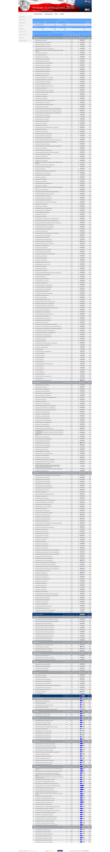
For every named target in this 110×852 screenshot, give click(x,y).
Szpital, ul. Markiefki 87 (39, 361)
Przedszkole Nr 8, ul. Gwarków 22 (41, 386)
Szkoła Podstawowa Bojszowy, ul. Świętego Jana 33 (44, 644)
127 (33, 301)
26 (33, 436)
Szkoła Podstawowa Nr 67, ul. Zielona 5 (42, 278)
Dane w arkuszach (22, 34)
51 (33, 143)
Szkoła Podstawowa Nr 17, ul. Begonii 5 (42, 489)
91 (33, 226)
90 (33, 224)
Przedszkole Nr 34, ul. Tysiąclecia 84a (41, 56)
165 (33, 380)
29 (33, 98)
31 (33, 102)
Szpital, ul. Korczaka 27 (39, 365)
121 (33, 288)
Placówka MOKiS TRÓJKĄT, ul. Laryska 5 (42, 440)
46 (33, 133)
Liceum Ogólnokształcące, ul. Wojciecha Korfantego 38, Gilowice (46, 726)
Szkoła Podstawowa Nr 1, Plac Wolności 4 (42, 477)
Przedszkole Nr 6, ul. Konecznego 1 (41, 580)
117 (33, 280)
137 (33, 322)
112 (33, 270)
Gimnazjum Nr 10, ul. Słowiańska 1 (41, 203)
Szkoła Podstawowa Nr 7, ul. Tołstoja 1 (42, 533)
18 (33, 75)
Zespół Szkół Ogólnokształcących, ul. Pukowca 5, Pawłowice (45, 747)
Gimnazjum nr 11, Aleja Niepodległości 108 (42, 514)
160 (33, 369)
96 (33, 237)
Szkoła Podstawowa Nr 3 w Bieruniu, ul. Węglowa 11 (44, 633)
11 (33, 60)
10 (33, 58)
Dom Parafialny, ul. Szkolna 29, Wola (41, 728)
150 (33, 349)
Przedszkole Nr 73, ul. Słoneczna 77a (41, 131)
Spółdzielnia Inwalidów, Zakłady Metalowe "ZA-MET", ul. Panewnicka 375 (48, 272)
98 (33, 241)
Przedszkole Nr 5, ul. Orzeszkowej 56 (41, 529)
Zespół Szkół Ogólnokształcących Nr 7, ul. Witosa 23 (44, 85)
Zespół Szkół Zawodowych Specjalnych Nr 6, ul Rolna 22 (45, 100)
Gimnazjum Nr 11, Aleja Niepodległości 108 (42, 516)
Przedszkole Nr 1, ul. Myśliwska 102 (41, 591)
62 (33, 166)
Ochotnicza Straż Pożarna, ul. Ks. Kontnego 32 (43, 687)
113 (33, 272)
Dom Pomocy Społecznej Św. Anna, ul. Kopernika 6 (44, 612)
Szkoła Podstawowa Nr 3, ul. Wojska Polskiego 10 (43, 485)
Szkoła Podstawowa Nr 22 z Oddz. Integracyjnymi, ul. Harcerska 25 (46, 593)
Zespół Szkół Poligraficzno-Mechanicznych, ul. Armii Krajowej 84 (46, 307)
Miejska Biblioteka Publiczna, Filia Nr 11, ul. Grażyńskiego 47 (46, 141)
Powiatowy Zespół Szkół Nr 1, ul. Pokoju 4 (42, 689)
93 (33, 230)
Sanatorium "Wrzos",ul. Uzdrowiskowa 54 (42, 700)
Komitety (21, 25)
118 (33, 282)
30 (33, 100)
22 (33, 83)
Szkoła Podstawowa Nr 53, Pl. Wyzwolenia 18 (43, 249)
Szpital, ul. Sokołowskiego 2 (40, 353)
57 (33, 156)
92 (33, 228)
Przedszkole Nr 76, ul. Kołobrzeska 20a (42, 295)
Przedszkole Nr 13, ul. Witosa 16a (41, 87)
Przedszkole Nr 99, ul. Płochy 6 (40, 276)
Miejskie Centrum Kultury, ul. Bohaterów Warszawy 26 (44, 493)
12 (33, 407)
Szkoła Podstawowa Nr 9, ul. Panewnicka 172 (43, 274)
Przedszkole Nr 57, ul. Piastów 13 (41, 40)
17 (33, 73)
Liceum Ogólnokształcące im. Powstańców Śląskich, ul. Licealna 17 (46, 619)
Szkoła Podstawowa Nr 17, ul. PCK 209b (42, 442)
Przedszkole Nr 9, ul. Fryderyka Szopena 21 (42, 403)
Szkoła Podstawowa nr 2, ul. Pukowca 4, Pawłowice (44, 749)
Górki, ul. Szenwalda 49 (39, 693)
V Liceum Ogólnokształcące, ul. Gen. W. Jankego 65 (44, 313)
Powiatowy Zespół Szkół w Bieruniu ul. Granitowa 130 (44, 629)
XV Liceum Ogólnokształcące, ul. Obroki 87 (42, 81)
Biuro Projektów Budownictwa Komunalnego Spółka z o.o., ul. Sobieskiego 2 (48, 145)
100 (33, 245)
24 (33, 87)
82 (33, 208)
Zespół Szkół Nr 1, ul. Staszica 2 (40, 214)
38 (33, 116)
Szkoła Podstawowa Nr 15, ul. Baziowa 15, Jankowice (44, 808)
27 (33, 94)
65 (33, 172)
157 (33, 363)
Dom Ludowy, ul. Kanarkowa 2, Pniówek (42, 753)
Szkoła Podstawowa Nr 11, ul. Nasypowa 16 (42, 102)
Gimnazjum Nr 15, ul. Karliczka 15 (41, 255)
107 (33, 259)
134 (33, 315)
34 (33, 108)
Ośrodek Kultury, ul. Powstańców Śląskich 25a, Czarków (45, 797)
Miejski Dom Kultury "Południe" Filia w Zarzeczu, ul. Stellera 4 (46, 324)
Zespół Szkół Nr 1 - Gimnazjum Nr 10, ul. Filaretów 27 (44, 527)
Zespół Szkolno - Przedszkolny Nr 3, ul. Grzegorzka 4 (44, 224)
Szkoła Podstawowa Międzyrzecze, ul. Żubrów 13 (43, 648)
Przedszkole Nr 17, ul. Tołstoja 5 (40, 539)
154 (33, 357)
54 (33, 585)
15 (33, 69)
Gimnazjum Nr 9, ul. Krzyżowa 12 (41, 123)
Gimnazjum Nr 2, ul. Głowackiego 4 (41, 156)
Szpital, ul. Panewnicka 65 (39, 357)
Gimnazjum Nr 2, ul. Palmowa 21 (41, 674)
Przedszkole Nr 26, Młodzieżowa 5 (41, 572)
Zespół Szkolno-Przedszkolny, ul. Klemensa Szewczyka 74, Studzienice (47, 810)
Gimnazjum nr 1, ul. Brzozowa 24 (41, 491)
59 (33, 160)
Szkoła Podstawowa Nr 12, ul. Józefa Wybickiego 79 (44, 453)
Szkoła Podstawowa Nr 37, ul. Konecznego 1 (43, 578)
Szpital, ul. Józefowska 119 (40, 371)
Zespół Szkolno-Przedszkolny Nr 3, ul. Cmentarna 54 (44, 502)
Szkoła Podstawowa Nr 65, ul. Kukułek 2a (42, 114)
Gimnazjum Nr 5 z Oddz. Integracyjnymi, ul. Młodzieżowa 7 (45, 562)
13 (33, 409)
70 (33, 183)
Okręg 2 (56, 13)
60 (33, 162)
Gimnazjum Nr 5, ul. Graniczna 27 (41, 179)
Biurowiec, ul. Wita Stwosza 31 (40, 168)
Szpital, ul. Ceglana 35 (39, 378)
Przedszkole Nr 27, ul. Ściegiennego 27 (42, 75)
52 (33, 145)
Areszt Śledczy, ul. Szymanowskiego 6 (41, 470)
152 (33, 353)
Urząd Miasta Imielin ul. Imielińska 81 (41, 668)
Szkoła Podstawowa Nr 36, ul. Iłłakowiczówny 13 (43, 133)
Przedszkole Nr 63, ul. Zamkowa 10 (41, 247)
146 (33, 340)
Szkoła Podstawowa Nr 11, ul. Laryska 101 (42, 451)
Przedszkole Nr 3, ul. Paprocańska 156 (41, 543)
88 (33, 220)
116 (33, 278)
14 (33, 67)
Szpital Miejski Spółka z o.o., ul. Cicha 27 (42, 607)
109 (33, 264)
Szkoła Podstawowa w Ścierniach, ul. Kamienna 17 (44, 623)
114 (33, 274)
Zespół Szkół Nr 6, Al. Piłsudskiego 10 (42, 576)
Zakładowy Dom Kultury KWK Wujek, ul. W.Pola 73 (44, 104)
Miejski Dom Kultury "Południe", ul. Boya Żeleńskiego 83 (45, 330)
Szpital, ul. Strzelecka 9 (39, 369)
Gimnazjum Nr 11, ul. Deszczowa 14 (41, 230)
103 (33, 251)
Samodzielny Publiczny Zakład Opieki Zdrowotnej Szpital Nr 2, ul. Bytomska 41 (49, 468)
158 (33, 365)
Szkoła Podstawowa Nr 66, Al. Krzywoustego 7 (43, 42)
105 (33, 255)
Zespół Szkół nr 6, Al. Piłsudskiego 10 (41, 574)
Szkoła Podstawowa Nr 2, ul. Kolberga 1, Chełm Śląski (44, 657)
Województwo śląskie (49, 13)
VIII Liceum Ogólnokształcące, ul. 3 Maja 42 (43, 154)
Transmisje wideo (22, 31)
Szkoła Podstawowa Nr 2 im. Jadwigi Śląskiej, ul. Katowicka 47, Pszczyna (48, 785)
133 (33, 313)
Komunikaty (21, 28)
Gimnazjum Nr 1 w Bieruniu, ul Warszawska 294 (43, 637)
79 (33, 201)
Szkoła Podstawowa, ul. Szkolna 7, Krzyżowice (43, 764)
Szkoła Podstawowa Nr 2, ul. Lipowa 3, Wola (43, 734)
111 (33, 268)
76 (33, 195)
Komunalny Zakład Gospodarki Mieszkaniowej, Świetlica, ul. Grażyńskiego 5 (48, 139)
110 (33, 266)
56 (33, 154)
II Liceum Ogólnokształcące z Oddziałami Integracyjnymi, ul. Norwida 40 (47, 475)
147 (33, 342)
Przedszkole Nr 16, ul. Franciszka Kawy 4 (42, 436)
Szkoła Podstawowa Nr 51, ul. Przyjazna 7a (42, 264)
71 (33, 185)
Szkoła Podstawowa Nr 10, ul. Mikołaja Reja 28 (43, 438)
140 (33, 328)
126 (33, 299)
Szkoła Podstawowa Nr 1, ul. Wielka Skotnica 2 (43, 422)
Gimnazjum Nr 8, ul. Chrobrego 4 (41, 54)
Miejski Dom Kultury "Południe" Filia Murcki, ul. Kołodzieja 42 (46, 342)
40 (33, 556)
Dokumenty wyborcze (23, 40)
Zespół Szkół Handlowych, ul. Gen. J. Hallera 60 (43, 228)
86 (33, 216)
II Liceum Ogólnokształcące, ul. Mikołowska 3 (43, 395)
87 (33, 218)
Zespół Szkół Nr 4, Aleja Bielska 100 (41, 601)
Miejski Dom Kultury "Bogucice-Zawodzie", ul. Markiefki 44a (46, 201)
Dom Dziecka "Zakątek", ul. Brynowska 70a (42, 116)
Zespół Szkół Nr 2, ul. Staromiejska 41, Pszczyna (43, 795)
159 (33, 367)
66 (33, 174)
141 (33, 330)
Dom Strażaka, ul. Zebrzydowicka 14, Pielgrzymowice (44, 760)
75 (33, 193)
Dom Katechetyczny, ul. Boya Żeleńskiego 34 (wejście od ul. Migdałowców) (48, 326)
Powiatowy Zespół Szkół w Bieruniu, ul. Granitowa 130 (44, 631)
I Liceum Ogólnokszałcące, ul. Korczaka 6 (42, 510)
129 (33, 305)
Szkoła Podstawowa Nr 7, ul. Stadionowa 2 (42, 426)
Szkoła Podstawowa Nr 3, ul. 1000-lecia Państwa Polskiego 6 (45, 409)
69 (33, 181)
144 (33, 336)
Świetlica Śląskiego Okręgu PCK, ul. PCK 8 (42, 158)
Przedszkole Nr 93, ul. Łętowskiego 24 (41, 322)
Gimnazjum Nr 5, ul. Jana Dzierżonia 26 (42, 455)
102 (33, 249)
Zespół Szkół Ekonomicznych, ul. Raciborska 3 (43, 166)
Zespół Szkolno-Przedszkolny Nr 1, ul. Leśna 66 (43, 605)
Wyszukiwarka (21, 16)
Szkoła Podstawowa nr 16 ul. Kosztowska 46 (42, 444)
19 (33, 77)
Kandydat (62, 13)
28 (33, 96)
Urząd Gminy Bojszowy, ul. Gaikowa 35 (42, 646)
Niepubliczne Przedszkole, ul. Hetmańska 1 (42, 599)
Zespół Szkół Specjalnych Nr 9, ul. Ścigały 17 (43, 195)
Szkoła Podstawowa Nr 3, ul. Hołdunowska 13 (43, 679)
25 (33, 89)
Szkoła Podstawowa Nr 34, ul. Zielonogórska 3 (43, 288)
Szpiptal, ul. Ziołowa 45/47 (40, 355)
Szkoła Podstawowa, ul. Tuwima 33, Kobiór (42, 713)
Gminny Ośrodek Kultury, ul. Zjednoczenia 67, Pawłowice (45, 743)
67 (33, 612)
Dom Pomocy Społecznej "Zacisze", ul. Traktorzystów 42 (45, 301)
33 (33, 106)
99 (33, 243)
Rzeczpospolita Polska (38, 13)
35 (33, 110)
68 (33, 179)
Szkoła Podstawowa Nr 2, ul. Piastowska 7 (42, 388)
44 (33, 129)
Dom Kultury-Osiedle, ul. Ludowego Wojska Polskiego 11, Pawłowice (47, 751)
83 (33, 210)
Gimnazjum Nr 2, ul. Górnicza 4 (40, 399)
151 (33, 351)
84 (33, 212)
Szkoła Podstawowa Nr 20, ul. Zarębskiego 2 (43, 67)
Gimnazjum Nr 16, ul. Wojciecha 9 (41, 259)
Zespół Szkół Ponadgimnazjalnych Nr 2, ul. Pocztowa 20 (45, 459)
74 (33, 191)
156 (33, 361)
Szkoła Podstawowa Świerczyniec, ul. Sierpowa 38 (44, 650)
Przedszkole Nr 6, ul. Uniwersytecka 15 (42, 189)
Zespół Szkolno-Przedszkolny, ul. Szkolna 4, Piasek (44, 802)
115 (33, 276)
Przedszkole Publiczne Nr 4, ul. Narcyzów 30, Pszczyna (44, 789)
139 (33, 326)
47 (33, 135)
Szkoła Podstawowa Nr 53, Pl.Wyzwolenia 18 (43, 251)
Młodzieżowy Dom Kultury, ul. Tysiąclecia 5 (42, 44)
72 (33, 187)
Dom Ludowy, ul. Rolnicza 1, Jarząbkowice (42, 758)
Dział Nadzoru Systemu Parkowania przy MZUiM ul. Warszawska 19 (47, 191)
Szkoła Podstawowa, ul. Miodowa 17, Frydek (43, 724)
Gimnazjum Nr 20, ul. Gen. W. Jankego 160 (42, 309)
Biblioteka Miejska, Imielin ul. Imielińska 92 (42, 664)
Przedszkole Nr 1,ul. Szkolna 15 (40, 702)
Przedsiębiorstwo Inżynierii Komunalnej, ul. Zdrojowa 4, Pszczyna (46, 783)
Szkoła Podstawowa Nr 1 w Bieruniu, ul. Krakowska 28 (44, 625)
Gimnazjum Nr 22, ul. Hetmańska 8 (41, 96)
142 (33, 332)
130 (33, 307)
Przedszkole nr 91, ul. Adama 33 (40, 266)
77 (33, 197)
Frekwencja (21, 37)
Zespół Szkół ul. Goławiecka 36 (40, 691)
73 (33, 189)
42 (33, 125)
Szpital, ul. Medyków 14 (39, 359)
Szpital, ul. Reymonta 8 (39, 349)
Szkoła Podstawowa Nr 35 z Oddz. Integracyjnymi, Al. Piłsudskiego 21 (47, 566)
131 (33, 309)
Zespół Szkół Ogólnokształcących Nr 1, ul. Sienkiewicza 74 (45, 170)
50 (33, 141)
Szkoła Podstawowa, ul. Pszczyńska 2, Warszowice (44, 762)
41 (33, 123)
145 (33, 338)
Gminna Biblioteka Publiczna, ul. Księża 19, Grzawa (44, 720)
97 (33, 239)
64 (33, 170)
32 (33, 104)
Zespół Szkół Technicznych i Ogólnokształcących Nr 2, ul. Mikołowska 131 (48, 108)
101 (33, 247)
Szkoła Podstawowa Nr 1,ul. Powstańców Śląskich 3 (44, 704)
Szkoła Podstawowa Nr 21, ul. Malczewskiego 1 (43, 334)
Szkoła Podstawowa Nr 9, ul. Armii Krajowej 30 (43, 393)
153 (33, 355)
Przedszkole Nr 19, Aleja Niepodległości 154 (43, 518)
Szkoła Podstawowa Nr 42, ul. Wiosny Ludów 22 (43, 239)
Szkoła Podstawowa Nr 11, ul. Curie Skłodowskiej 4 (44, 558)
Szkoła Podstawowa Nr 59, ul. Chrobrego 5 (42, 58)
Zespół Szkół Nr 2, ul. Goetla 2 (40, 338)
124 (33, 295)
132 (33, 311)
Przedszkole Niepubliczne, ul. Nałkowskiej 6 (42, 570)
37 (33, 114)
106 (33, 257)
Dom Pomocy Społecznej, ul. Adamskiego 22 (43, 344)
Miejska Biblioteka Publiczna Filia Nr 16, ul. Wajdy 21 (44, 193)
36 (33, 112)
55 (33, 152)
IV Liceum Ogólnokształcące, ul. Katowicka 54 (43, 135)
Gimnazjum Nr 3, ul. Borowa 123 (41, 585)
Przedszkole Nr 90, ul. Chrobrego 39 (41, 52)
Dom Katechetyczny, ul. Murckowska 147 (42, 457)
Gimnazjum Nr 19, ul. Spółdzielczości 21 (42, 315)
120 (33, 286)
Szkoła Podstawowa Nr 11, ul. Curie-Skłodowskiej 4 (44, 560)
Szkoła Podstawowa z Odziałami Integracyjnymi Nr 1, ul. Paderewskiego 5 (48, 685)
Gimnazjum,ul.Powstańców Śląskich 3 (41, 706)
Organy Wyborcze (22, 22)
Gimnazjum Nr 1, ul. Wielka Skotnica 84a (42, 411)
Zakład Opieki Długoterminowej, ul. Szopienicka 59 (44, 363)
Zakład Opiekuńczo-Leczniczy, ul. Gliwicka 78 (43, 380)
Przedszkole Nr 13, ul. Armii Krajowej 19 (42, 424)
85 (33, 214)
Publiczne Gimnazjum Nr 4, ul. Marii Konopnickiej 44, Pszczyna (46, 791)
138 (33, 324)
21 (33, 81)
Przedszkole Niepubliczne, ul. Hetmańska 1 (42, 597)
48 (33, 137)
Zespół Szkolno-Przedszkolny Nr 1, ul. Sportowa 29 (44, 77)
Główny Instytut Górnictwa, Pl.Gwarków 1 (42, 143)
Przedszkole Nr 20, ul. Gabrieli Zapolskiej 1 (42, 417)
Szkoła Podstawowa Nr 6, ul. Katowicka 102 (42, 481)
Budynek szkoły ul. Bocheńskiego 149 (41, 94)
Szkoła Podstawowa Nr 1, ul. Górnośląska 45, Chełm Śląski (45, 659)
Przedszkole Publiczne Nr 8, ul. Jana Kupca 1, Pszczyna (44, 787)
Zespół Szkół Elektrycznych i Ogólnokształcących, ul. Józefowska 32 (47, 127)
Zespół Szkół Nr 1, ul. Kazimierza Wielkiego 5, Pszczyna (45, 779)
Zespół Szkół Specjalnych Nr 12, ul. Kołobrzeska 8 (44, 293)
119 (33, 284)
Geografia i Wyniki (22, 19)
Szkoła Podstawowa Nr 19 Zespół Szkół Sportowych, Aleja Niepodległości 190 (48, 522)
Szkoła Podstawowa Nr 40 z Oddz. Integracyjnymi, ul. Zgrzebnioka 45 (47, 549)
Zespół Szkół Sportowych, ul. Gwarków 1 (42, 384)
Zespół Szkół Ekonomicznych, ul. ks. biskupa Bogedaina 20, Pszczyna (47, 773)
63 (33, 168)
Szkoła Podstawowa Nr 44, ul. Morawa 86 (42, 237)
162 (33, 373)
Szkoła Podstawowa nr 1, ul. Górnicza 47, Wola (43, 730)
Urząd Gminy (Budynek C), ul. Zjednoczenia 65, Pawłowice (45, 745)
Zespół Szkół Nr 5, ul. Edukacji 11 (41, 508)
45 (33, 131)
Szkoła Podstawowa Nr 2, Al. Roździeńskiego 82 (43, 208)
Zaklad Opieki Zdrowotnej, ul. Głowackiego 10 (43, 351)
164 (33, 378)
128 (33, 303)
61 (33, 164)
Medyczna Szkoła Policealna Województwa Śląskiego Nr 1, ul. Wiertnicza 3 (48, 222)
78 (33, 199)
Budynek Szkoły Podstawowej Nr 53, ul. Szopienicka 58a (45, 253)
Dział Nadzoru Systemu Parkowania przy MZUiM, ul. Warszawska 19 (47, 152)
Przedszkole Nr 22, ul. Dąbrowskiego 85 (42, 520)
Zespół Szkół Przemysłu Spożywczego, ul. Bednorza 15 (44, 243)
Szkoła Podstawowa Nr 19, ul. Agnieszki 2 (42, 73)
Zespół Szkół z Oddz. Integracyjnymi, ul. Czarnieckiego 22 (45, 500)
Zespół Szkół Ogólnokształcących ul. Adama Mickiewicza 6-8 (45, 397)
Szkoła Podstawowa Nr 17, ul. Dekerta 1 (42, 118)
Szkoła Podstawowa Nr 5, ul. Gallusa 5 (42, 106)
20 (33, 79)
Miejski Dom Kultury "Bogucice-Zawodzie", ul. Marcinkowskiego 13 (47, 218)
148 (33, 344)
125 (33, 297)
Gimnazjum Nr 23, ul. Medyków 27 (41, 282)
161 (33, 371)
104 (33, 253)
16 (33, 71)
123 (33, 293)
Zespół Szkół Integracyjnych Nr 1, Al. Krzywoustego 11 (44, 48)
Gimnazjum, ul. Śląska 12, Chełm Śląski (42, 655)
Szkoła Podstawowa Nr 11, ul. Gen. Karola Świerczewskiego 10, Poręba (47, 806)
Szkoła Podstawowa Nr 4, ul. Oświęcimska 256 (43, 504)
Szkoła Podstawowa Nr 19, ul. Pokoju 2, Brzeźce (43, 804)
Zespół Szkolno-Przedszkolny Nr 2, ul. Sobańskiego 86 (44, 303)
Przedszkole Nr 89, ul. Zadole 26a (41, 297)
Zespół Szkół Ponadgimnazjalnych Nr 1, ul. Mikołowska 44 (45, 405)
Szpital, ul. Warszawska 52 (39, 373)
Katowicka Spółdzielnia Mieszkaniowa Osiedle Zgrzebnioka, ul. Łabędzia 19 (48, 110)
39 (33, 118)
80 (33, 203)
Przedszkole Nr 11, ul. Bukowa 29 (41, 495)
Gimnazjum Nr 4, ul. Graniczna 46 (41, 185)
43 (33, 127)
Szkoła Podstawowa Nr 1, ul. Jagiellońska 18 (43, 172)
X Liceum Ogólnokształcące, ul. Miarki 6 (42, 212)
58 (33, 158)
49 (33, 139)
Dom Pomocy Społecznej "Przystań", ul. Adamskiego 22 (44, 164)
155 (33, 359)
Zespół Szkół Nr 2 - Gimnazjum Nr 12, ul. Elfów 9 (43, 512)
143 (33, 334)
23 (33, 85)
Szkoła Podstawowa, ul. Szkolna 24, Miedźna (43, 722)
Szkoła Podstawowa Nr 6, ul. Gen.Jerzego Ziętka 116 (44, 428)
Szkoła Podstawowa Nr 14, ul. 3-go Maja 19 (42, 463)
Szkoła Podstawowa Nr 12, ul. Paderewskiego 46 (43, 183)
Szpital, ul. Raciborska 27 (39, 367)
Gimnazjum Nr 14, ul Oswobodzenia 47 (42, 245)
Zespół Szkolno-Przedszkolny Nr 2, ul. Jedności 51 (44, 556)
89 (33, 222)
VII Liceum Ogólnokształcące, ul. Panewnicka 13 (43, 284)
